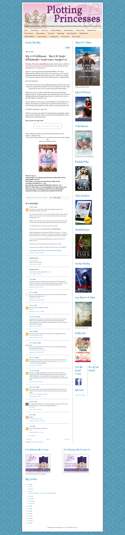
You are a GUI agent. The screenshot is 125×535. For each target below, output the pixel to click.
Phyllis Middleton (29, 36)
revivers (31, 309)
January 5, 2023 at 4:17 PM (35, 337)
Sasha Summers (40, 33)
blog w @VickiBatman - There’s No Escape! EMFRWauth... (42, 493)
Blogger (75, 527)
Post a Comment (31, 435)
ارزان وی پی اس (33, 260)
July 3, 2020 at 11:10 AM (35, 274)
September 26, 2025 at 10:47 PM (37, 421)
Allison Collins (80, 30)
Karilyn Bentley (68, 30)
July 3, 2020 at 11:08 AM (35, 264)
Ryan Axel (31, 292)
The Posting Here (33, 342)
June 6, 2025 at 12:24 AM (35, 409)
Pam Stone (51, 33)
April (30, 496)
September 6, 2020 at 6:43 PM (36, 287)
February (31, 501)
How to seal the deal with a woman (37, 350)
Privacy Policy (76, 36)
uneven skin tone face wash (35, 418)
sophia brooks (32, 387)
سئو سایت (48, 271)
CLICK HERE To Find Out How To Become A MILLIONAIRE (45, 250)
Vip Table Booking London (35, 335)
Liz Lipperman (54, 36)
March (30, 498)
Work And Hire (33, 316)
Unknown (31, 207)
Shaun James (32, 357)
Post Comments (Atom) (37, 442)
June (30, 489)
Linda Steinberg (42, 36)
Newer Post (28, 439)
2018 (28, 506)
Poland (31, 279)
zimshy (31, 414)
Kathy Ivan (44, 30)
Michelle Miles (83, 33)
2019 (28, 484)
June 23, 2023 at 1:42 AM (35, 365)
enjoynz (65, 527)
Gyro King (31, 407)
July (30, 486)
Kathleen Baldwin (56, 30)
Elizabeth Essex (91, 30)
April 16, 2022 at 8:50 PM (35, 326)
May (30, 491)
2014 (28, 515)
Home (26, 30)
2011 (28, 523)
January (31, 503)
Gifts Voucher (32, 370)
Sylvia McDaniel (71, 33)
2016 (28, 511)
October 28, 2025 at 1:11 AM (36, 432)
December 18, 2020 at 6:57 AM (36, 300)
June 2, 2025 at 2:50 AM (35, 396)
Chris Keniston (28, 33)
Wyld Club (32, 331)
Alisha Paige (60, 33)
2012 (28, 520)
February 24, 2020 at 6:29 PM (36, 252)
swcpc (30, 426)
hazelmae (31, 401)
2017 (28, 508)
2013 (28, 518)
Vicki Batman (35, 30)
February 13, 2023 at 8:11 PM (36, 352)
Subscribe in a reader (80, 395)
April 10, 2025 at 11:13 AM (35, 381)
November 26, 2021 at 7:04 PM (36, 311)
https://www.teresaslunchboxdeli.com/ (38, 394)
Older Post (67, 439)
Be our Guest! (65, 36)
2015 (28, 513)
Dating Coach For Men (34, 298)
